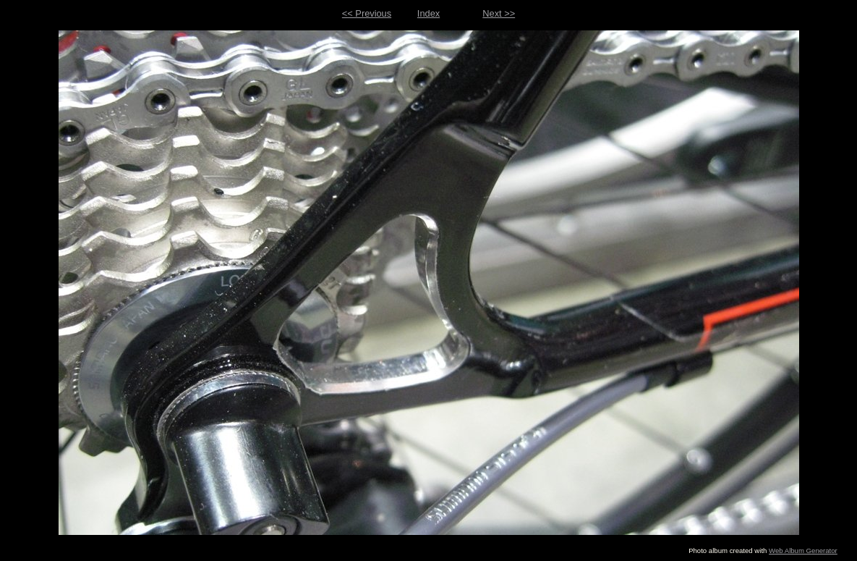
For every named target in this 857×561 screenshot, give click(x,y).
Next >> (498, 13)
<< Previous (366, 13)
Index (428, 13)
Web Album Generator (803, 550)
